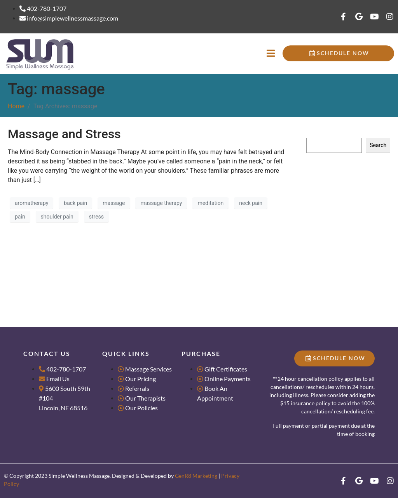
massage (114, 203)
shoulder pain (57, 216)
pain (20, 216)
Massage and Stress (64, 134)
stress (96, 216)
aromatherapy (31, 203)
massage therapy (161, 203)
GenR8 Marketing (196, 475)
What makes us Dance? (334, 226)
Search (314, 130)
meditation (210, 203)
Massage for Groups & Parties (342, 196)
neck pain (250, 203)
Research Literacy (327, 184)
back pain (75, 203)
